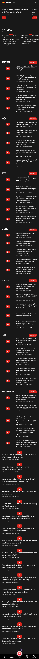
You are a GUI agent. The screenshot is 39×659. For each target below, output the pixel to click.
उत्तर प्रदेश (5, 280)
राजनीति (5, 229)
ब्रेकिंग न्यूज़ (6, 62)
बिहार (4, 335)
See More (33, 62)
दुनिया (4, 173)
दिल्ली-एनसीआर (8, 391)
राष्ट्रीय (4, 118)
